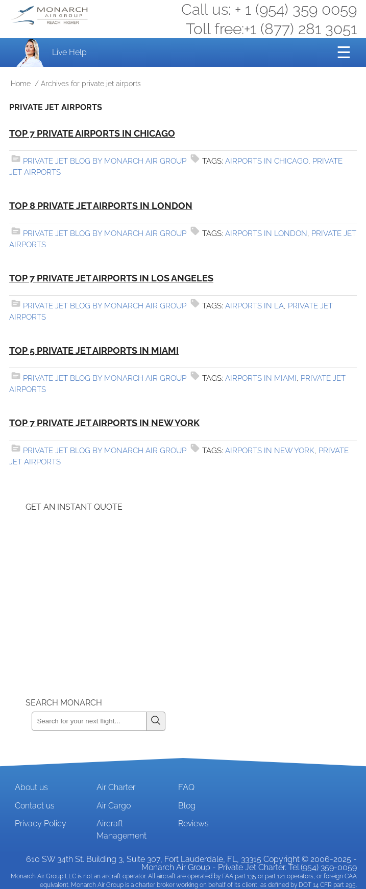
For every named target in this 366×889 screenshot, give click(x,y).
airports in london (266, 233)
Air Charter (115, 787)
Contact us (35, 805)
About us (31, 787)
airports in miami (261, 378)
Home (21, 84)
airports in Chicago (266, 161)
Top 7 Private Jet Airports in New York (104, 422)
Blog (187, 805)
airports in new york (269, 450)
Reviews (193, 823)
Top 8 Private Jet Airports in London (100, 205)
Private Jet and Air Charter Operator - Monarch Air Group (50, 15)
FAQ (186, 787)
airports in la (254, 305)
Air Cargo (113, 805)
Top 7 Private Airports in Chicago (92, 133)
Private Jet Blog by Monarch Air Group (104, 161)
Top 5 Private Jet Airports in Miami (94, 350)
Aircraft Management (121, 830)
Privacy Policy (40, 823)
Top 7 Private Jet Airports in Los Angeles (111, 278)
